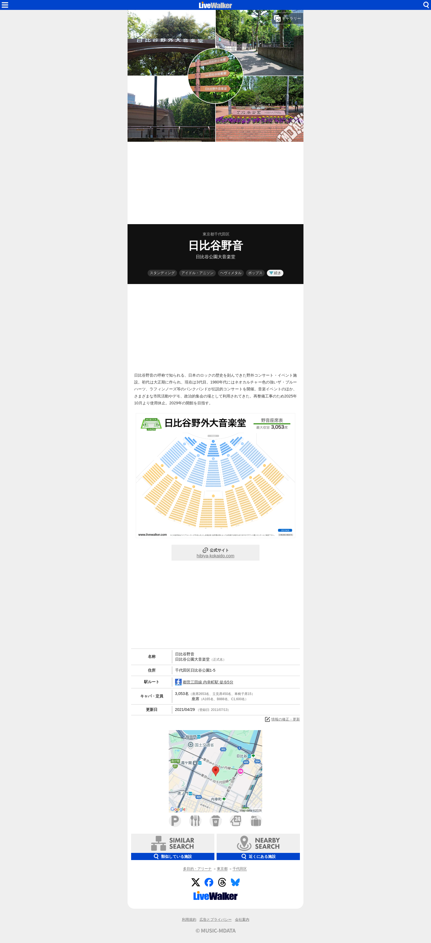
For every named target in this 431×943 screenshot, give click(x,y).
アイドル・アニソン (197, 273)
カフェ (215, 821)
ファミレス (195, 821)
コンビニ (236, 821)
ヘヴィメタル (231, 273)
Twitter (195, 882)
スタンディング (162, 273)
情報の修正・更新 (282, 719)
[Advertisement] (215, 182)
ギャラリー (287, 18)
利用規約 (189, 919)
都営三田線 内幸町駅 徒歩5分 (204, 682)
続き (275, 273)
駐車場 (175, 821)
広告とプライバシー (216, 919)
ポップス (255, 273)
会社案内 (242, 919)
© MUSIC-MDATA (215, 930)
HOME (215, 5)
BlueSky (235, 882)
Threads (222, 882)
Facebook (209, 882)
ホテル (256, 821)
